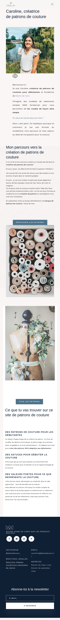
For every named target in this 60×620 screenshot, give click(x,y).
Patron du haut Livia (41, 565)
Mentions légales (15, 562)
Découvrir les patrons (30, 222)
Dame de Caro (22, 96)
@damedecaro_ (13, 553)
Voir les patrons (29, 401)
